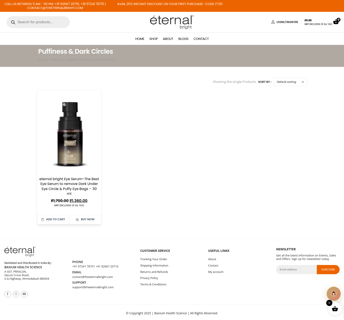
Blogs (183, 38)
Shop (153, 38)
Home (139, 38)
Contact (201, 38)
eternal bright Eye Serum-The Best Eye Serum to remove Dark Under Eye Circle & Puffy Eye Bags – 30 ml (69, 186)
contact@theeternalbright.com (92, 277)
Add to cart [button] (53, 219)
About (168, 38)
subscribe (328, 269)
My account (216, 272)
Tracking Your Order (153, 259)
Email (77, 272)
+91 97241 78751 (83, 266)
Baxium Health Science (23, 267)
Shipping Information (154, 265)
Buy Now (85, 219)
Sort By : (264, 82)
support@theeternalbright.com (93, 287)
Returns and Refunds (154, 272)
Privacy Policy (149, 278)
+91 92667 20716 (107, 266)
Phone (77, 262)
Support (79, 282)
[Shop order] (290, 82)
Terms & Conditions (153, 284)
